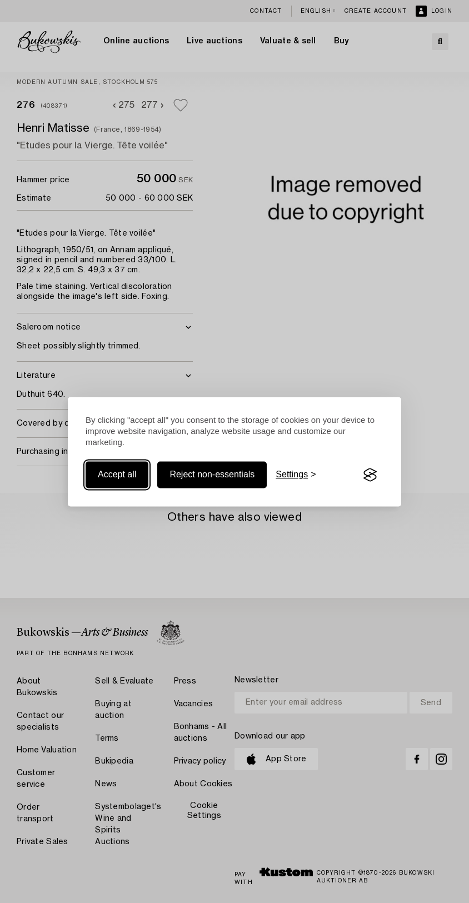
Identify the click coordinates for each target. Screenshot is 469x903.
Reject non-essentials (212, 475)
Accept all (117, 475)
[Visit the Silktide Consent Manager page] (370, 475)
